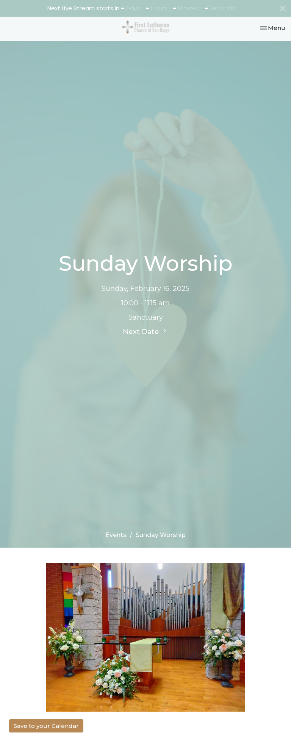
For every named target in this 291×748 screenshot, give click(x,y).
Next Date (145, 331)
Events (116, 535)
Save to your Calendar (46, 725)
